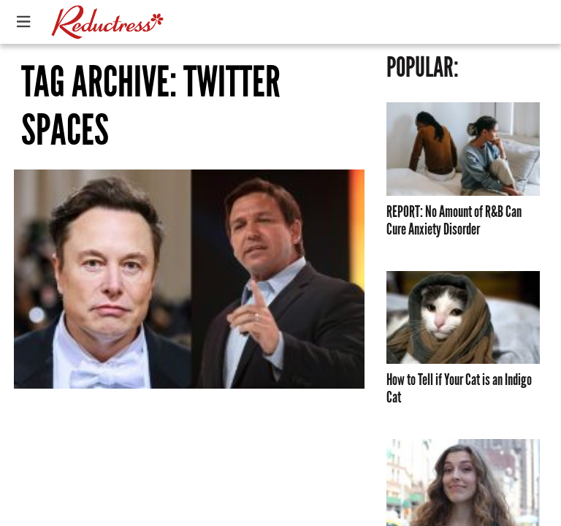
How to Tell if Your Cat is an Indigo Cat (459, 388)
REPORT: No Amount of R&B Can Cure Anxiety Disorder (454, 220)
